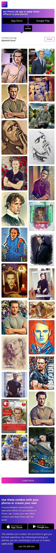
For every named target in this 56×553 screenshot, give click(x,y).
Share (49, 39)
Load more (28, 480)
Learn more (7, 543)
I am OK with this (26, 546)
